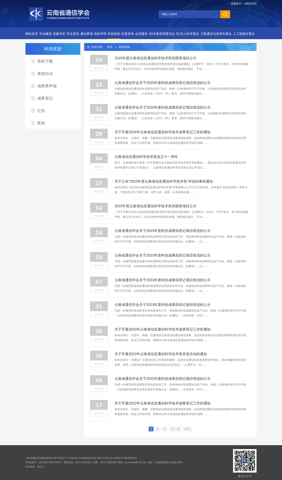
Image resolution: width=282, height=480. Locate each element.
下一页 (175, 429)
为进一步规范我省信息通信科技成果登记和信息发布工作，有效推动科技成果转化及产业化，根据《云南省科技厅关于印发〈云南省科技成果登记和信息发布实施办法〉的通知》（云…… (180, 239)
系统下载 (45, 61)
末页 (187, 429)
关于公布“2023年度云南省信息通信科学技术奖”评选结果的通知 (164, 181)
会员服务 (141, 33)
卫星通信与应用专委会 (216, 33)
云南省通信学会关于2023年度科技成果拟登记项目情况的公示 (163, 231)
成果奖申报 (47, 86)
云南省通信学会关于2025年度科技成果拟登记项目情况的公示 (163, 83)
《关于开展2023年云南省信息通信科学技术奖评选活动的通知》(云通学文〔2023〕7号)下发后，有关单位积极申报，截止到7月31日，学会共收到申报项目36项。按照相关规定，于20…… (181, 214)
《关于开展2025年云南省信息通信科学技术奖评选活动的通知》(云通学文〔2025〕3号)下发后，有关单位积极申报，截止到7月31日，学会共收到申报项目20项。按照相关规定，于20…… (181, 66)
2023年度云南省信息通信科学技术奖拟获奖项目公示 (155, 206)
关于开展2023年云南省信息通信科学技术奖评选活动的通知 (161, 354)
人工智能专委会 (244, 33)
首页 (110, 47)
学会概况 (45, 33)
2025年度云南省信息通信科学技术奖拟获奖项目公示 (155, 58)
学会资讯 (73, 33)
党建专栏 (59, 33)
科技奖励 (114, 33)
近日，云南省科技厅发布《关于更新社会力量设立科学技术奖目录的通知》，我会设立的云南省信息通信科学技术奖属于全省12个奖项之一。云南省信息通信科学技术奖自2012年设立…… (180, 165)
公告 (41, 110)
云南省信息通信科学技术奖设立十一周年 (146, 157)
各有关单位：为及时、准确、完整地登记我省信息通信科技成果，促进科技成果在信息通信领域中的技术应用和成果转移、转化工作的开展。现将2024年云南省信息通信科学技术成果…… (180, 140)
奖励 (41, 123)
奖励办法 (45, 73)
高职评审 (100, 33)
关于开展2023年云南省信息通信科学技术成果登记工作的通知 (163, 329)
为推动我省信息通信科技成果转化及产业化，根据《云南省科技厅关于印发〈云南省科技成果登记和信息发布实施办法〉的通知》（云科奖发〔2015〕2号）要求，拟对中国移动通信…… (180, 116)
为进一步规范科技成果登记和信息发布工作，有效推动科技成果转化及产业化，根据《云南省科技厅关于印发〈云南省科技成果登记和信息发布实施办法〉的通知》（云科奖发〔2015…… (180, 313)
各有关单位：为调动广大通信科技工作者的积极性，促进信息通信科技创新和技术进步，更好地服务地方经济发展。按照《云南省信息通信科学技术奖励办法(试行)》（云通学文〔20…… (180, 362)
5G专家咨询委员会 (162, 33)
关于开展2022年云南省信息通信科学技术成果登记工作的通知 (163, 403)
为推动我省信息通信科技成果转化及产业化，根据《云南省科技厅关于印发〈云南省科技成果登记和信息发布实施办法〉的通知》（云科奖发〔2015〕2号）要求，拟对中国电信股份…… (180, 91)
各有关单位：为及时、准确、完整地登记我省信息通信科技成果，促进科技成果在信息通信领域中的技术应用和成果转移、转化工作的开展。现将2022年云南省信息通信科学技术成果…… (180, 412)
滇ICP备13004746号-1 (50, 462)
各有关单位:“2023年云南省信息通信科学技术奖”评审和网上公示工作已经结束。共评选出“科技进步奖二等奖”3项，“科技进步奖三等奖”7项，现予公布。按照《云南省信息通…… (181, 190)
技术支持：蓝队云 (34, 466)
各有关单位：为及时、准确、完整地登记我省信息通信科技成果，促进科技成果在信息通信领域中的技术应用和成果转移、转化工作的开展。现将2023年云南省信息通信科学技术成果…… (180, 338)
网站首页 (31, 33)
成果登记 (45, 98)
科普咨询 (127, 33)
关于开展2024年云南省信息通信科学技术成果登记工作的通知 (163, 132)
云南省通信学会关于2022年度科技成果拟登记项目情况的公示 (163, 379)
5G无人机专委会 (187, 33)
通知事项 (86, 33)
